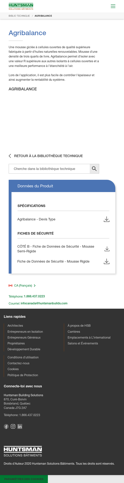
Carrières (74, 331)
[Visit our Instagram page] (13, 427)
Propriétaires (16, 343)
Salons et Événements (83, 343)
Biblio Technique (19, 15)
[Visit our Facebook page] (6, 428)
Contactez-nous (18, 363)
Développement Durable (24, 349)
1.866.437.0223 (29, 415)
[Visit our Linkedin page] (19, 428)
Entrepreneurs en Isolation (25, 331)
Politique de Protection (23, 375)
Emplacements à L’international (89, 337)
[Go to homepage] (21, 6)
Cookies (13, 369)
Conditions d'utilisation (23, 357)
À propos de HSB (79, 326)
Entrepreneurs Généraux (24, 337)
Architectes (15, 326)
